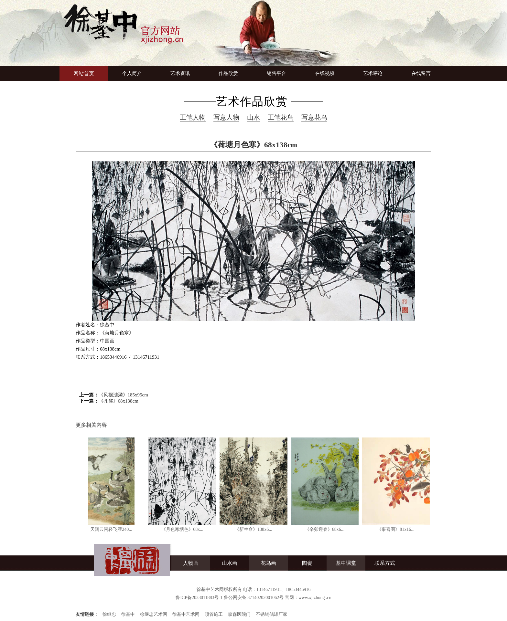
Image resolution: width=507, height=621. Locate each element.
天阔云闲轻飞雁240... (111, 529)
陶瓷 (307, 563)
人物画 (191, 563)
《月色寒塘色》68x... (182, 529)
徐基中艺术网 (186, 614)
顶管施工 (214, 614)
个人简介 (132, 73)
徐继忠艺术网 (153, 614)
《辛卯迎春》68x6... (325, 529)
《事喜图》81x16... (396, 529)
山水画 (229, 563)
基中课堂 (346, 563)
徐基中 (128, 614)
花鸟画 (268, 563)
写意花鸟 (314, 117)
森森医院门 (239, 614)
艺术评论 (373, 73)
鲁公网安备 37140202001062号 (254, 597)
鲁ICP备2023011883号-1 (199, 597)
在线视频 (324, 73)
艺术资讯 (180, 73)
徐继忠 (109, 614)
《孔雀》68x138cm (118, 401)
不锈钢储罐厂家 (271, 614)
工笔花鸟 (281, 117)
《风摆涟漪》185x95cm (123, 394)
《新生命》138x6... (253, 529)
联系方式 (384, 563)
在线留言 (421, 73)
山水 (253, 117)
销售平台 (276, 73)
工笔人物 (193, 117)
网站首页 (83, 73)
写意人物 (226, 117)
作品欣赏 (228, 73)
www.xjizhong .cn (314, 597)
